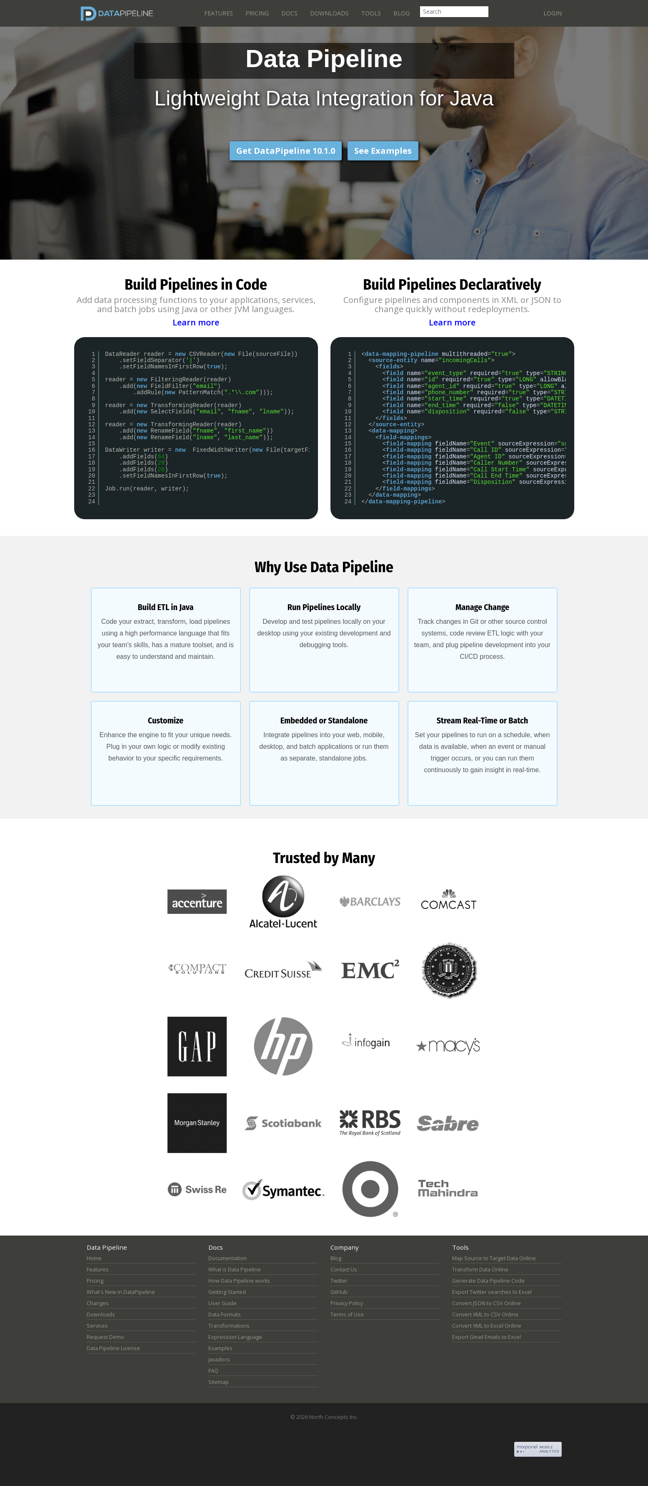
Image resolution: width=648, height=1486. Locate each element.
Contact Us (343, 1269)
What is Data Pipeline (234, 1269)
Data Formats (224, 1314)
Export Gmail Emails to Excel (486, 1337)
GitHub (339, 1292)
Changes (98, 1303)
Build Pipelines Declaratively (452, 284)
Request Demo (105, 1337)
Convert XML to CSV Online (485, 1314)
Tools (371, 13)
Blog (401, 13)
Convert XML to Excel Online (486, 1325)
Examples (220, 1348)
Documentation (227, 1258)
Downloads (329, 13)
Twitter (339, 1280)
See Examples (383, 150)
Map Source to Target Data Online (494, 1258)
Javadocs (219, 1359)
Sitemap (218, 1382)
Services (97, 1325)
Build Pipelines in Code (196, 284)
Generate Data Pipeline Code (488, 1280)
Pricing (257, 13)
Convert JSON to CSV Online (486, 1303)
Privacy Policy (346, 1303)
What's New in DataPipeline (121, 1292)
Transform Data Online (480, 1269)
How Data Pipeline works (239, 1280)
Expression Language (235, 1337)
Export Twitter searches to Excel (492, 1292)
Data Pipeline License (113, 1348)
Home (94, 1258)
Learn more (196, 322)
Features (218, 13)
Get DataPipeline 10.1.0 (285, 150)
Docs (289, 13)
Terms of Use (347, 1314)
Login (552, 13)
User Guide (222, 1303)
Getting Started (227, 1292)
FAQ (213, 1370)
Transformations (229, 1325)
